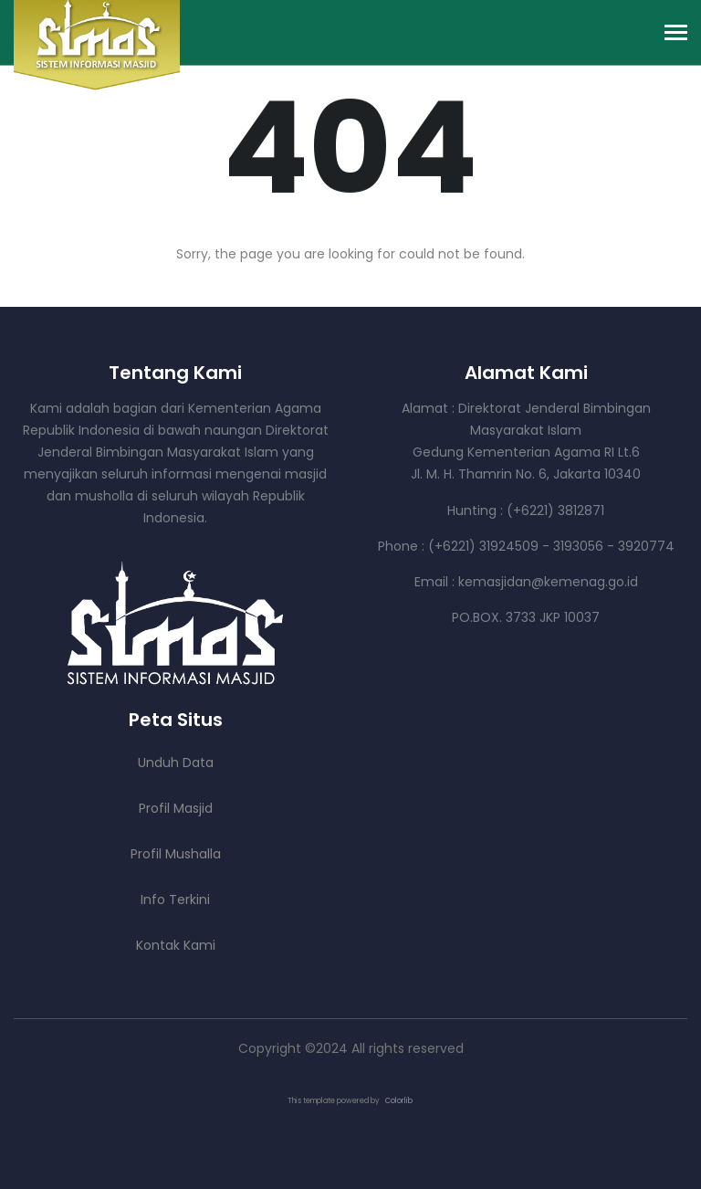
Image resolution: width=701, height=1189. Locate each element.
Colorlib (399, 1101)
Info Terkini (175, 899)
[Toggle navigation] (675, 34)
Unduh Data (176, 762)
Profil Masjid (176, 808)
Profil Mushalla (176, 854)
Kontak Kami (175, 945)
